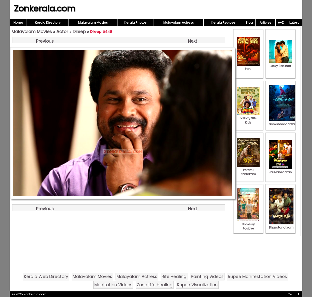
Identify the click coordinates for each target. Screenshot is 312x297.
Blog (249, 22)
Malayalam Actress (178, 22)
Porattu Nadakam (248, 170)
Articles (265, 22)
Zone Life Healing (155, 285)
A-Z (281, 22)
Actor (62, 32)
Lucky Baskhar (280, 64)
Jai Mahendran (280, 170)
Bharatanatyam (281, 225)
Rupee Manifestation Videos (257, 276)
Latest (294, 22)
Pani (248, 67)
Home (18, 22)
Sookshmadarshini (283, 122)
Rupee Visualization (197, 285)
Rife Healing (174, 276)
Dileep (79, 32)
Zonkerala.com (44, 8)
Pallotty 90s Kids (248, 118)
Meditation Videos (113, 285)
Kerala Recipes (223, 22)
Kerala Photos (135, 22)
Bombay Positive (248, 224)
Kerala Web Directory (46, 276)
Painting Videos (207, 276)
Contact (293, 294)
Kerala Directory (47, 22)
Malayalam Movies (93, 22)
